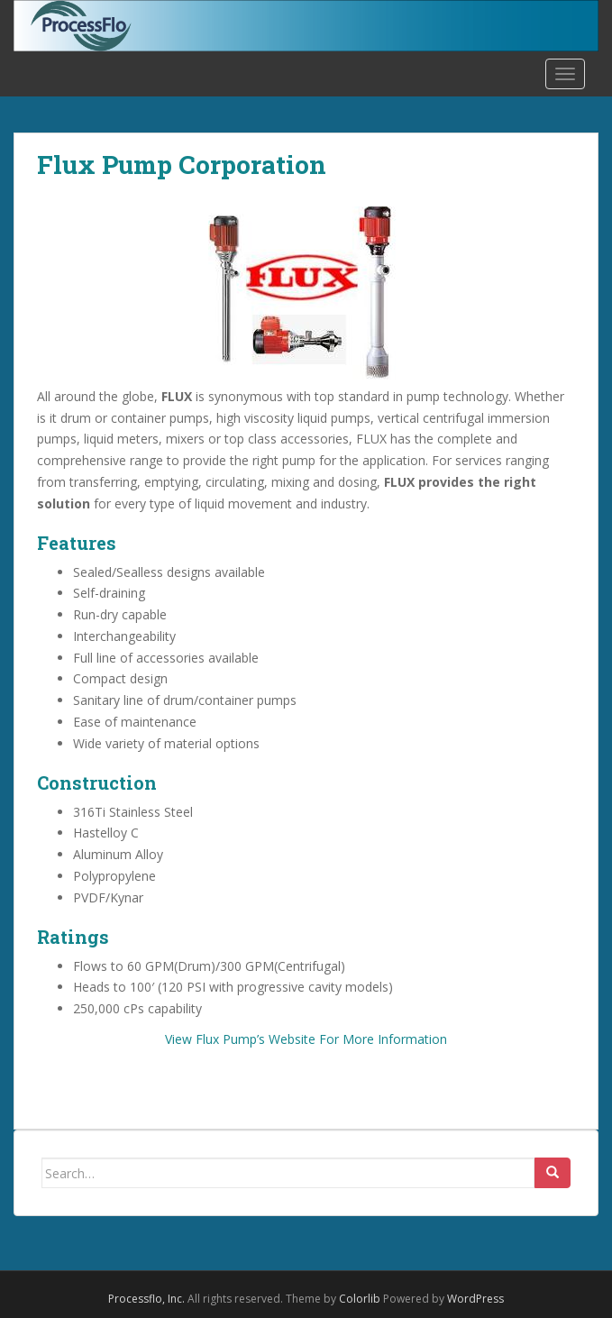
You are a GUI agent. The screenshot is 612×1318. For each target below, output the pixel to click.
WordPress (475, 1298)
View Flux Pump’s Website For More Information (306, 1039)
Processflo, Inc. (146, 1298)
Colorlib (359, 1298)
